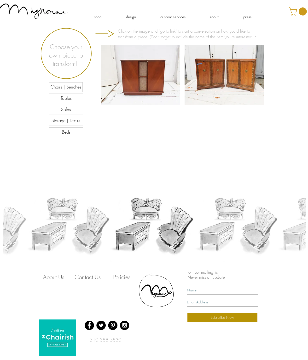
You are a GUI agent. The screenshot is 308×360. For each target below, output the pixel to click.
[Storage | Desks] (66, 120)
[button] (140, 75)
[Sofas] (66, 109)
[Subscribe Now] (222, 317)
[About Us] (54, 277)
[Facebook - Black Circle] (89, 325)
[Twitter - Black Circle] (101, 325)
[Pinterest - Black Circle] (112, 325)
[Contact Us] (88, 277)
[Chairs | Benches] (66, 87)
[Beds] (66, 132)
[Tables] (66, 98)
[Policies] (122, 277)
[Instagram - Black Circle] (124, 325)
